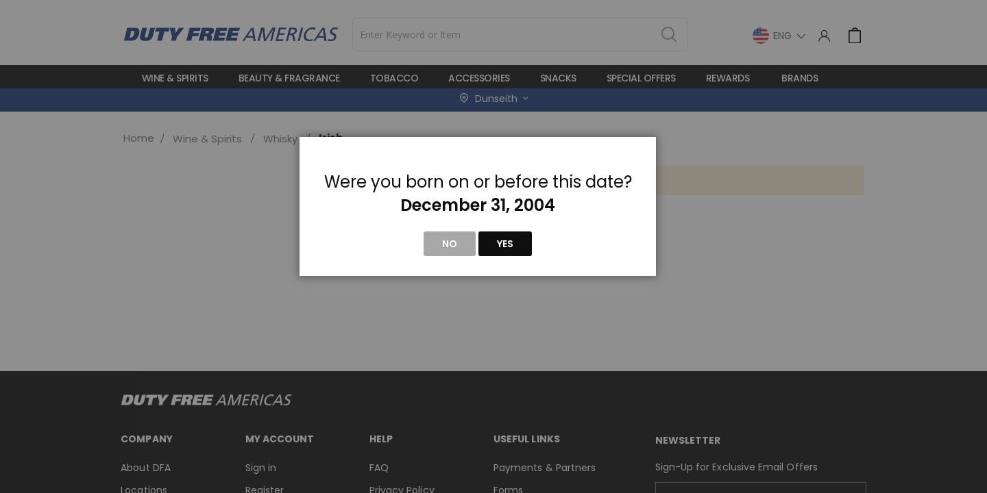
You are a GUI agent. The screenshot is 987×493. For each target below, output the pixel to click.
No (449, 244)
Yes (505, 244)
